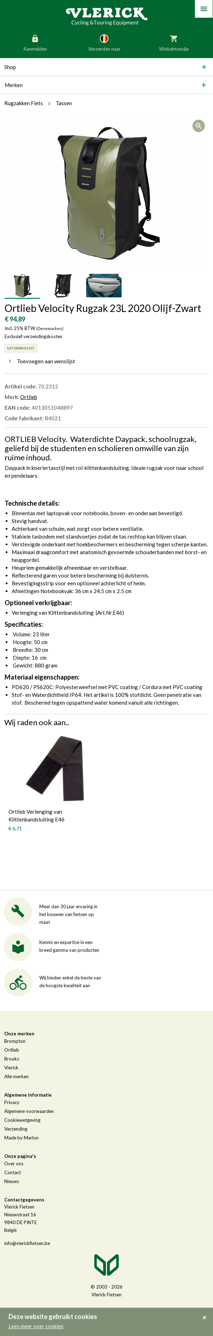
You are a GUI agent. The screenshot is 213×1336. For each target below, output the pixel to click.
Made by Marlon (21, 1138)
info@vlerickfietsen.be (27, 1243)
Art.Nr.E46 (109, 612)
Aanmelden (35, 42)
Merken (14, 85)
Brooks (11, 1059)
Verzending (15, 1129)
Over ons (13, 1163)
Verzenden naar (104, 42)
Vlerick (11, 1067)
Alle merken (16, 1076)
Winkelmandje (174, 42)
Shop (10, 67)
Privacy (11, 1102)
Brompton (15, 1041)
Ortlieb (28, 397)
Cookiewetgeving (22, 1120)
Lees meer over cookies (36, 1326)
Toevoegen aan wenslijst (40, 361)
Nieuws (11, 1181)
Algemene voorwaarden (29, 1111)
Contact (12, 1172)
